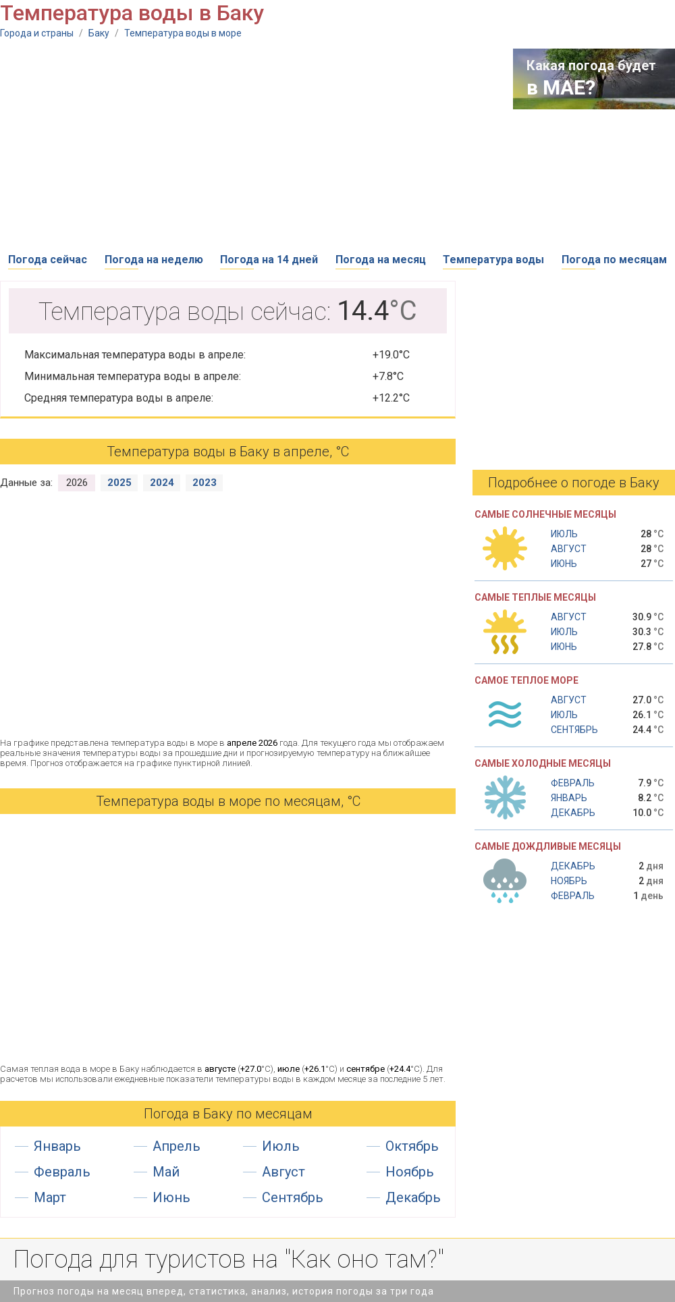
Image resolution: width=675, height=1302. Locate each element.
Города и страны (37, 33)
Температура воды (493, 259)
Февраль (62, 1172)
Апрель (176, 1146)
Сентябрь (292, 1197)
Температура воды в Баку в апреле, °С (228, 451)
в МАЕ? (560, 87)
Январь (57, 1146)
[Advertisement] (212, 143)
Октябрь (412, 1146)
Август (283, 1172)
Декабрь (413, 1197)
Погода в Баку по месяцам (228, 1114)
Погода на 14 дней (269, 259)
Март (50, 1197)
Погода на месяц (380, 259)
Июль (281, 1146)
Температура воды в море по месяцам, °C (228, 801)
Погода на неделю (154, 259)
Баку (98, 33)
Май (166, 1172)
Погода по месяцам (614, 259)
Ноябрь (409, 1172)
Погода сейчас (47, 259)
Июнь (171, 1197)
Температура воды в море (183, 33)
